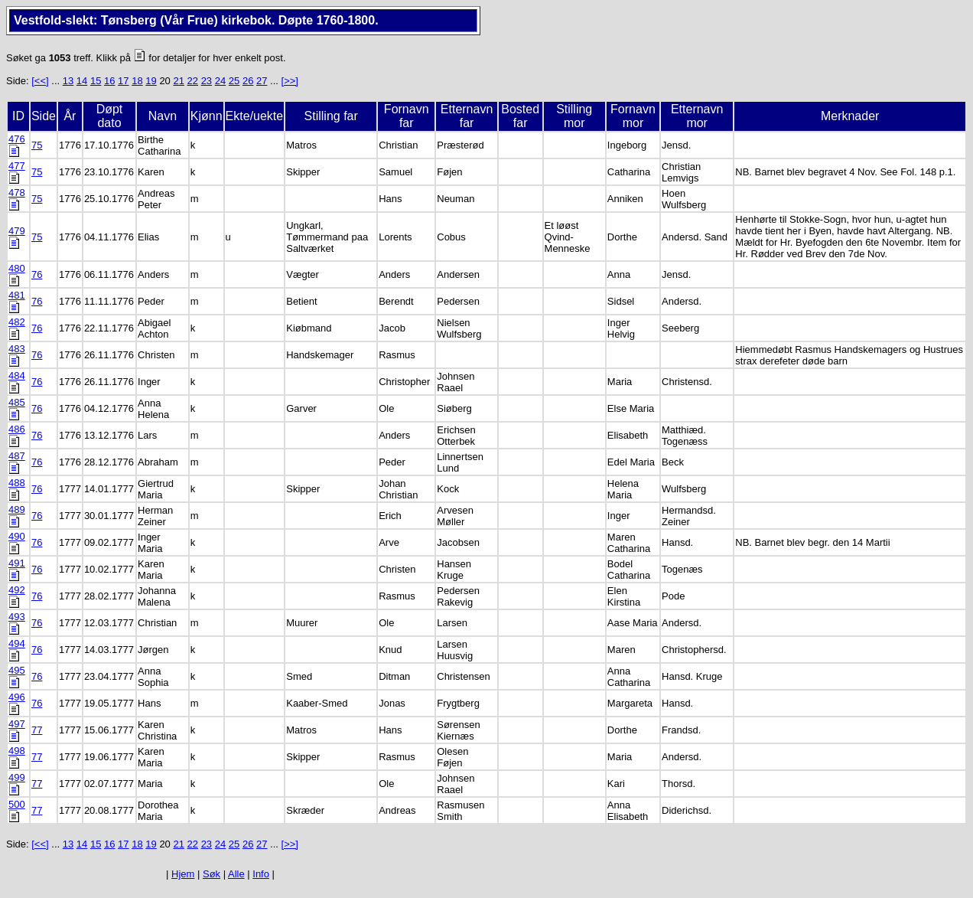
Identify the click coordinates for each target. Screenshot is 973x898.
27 (261, 81)
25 (234, 81)
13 (68, 81)
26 (247, 81)
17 (123, 81)
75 (36, 145)
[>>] (289, 81)
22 (192, 81)
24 (220, 81)
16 (109, 81)
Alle (236, 874)
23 (206, 81)
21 (178, 81)
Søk (211, 874)
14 (81, 81)
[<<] (39, 81)
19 (150, 81)
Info (260, 874)
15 (95, 81)
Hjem (182, 874)
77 (36, 730)
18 (137, 81)
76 (36, 274)
